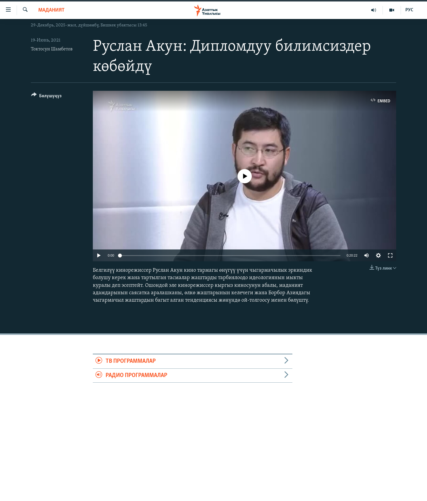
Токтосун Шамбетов (52, 49)
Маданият (51, 10)
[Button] (46, 97)
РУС (409, 10)
